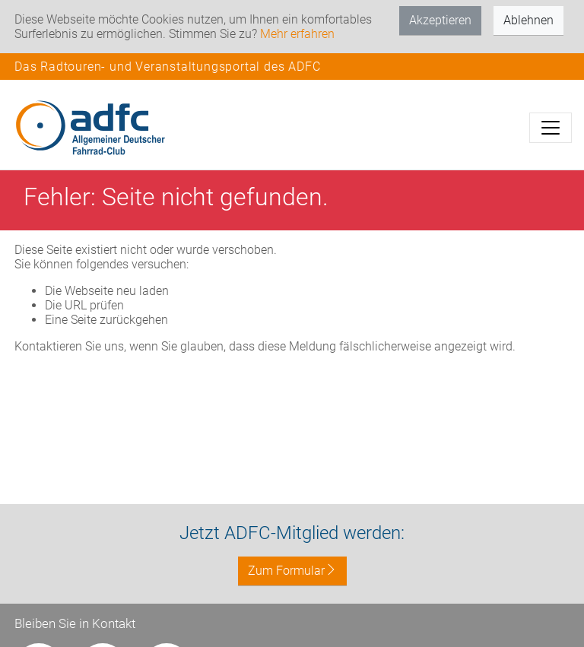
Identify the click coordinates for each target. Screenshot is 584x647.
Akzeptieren (440, 20)
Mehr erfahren (297, 34)
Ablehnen (528, 20)
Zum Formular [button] (292, 570)
